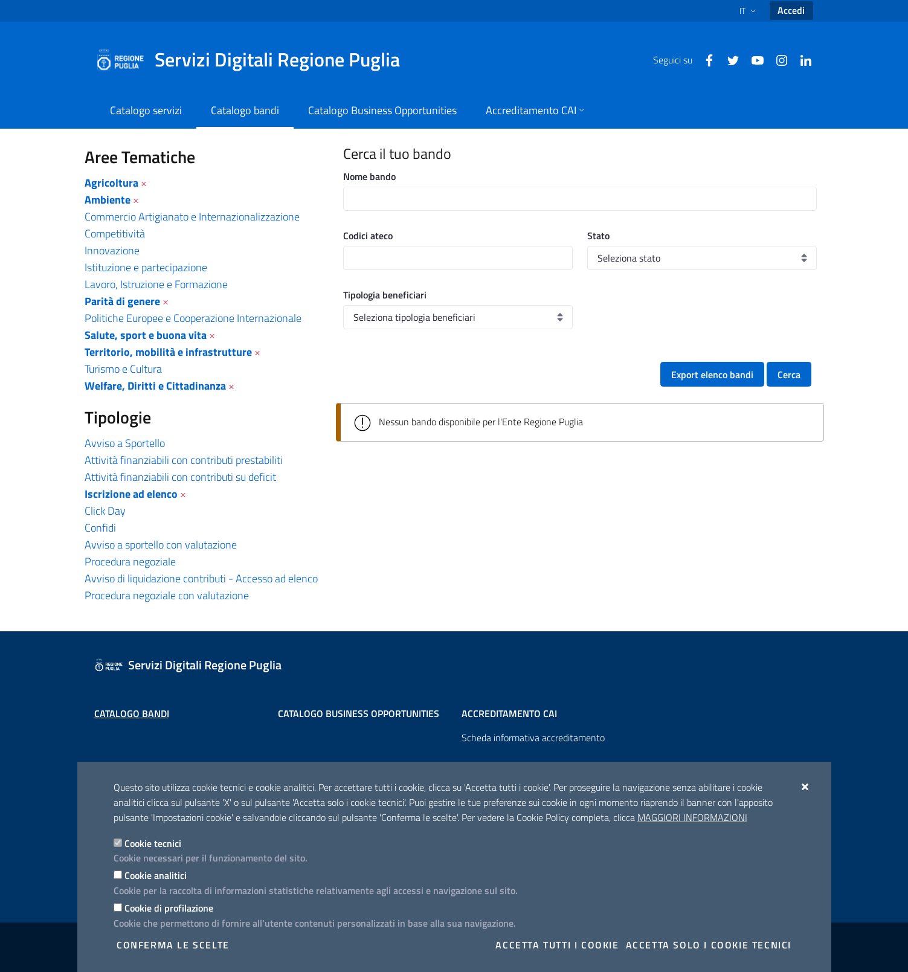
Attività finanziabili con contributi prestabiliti (184, 460)
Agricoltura (111, 183)
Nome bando (369, 176)
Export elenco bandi (712, 374)
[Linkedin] (801, 59)
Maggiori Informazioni (692, 817)
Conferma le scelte (173, 945)
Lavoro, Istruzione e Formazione (156, 284)
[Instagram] (777, 59)
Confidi (100, 528)
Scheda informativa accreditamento (533, 737)
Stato (598, 235)
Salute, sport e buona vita (146, 335)
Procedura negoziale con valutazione (167, 595)
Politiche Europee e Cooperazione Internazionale (193, 318)
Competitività (115, 233)
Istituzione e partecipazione (146, 267)
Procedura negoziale (130, 561)
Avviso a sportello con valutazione (161, 544)
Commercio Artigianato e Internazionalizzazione (192, 216)
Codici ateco (368, 235)
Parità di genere (122, 301)
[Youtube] (753, 59)
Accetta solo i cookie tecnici (708, 945)
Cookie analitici (155, 875)
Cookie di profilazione (168, 908)
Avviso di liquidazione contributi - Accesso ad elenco (201, 578)
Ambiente (107, 200)
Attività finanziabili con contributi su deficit (180, 477)
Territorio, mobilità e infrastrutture (168, 352)
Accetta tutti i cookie (557, 945)
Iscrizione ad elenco (131, 494)
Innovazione (112, 250)
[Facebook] (704, 59)
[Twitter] (728, 59)
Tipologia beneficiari (385, 295)
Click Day (105, 511)
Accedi (791, 10)
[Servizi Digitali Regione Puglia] (254, 60)
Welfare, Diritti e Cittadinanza (155, 386)
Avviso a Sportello (125, 443)
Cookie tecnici (152, 843)
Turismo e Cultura (123, 369)
